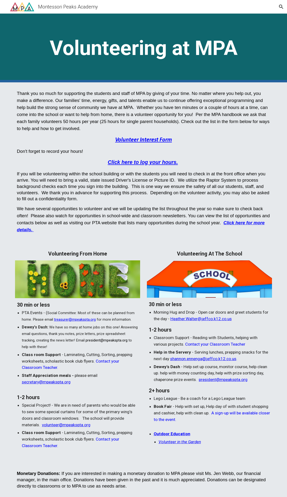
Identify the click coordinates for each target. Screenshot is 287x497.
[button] (281, 7)
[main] (143, 48)
